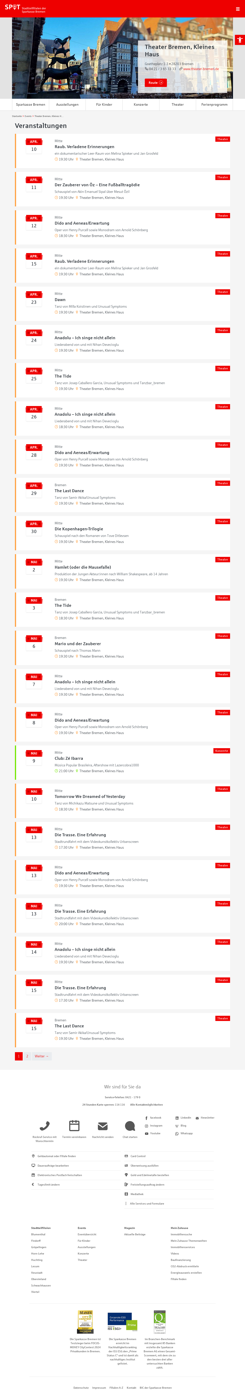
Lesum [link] (35, 1266)
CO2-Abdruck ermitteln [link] (185, 1266)
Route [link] (153, 83)
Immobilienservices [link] (183, 1247)
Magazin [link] (129, 1228)
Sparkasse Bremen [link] (30, 104)
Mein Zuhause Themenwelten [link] (189, 1240)
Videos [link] (175, 1253)
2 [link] (27, 1056)
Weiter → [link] (42, 1056)
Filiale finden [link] (178, 1279)
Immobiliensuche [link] (181, 1234)
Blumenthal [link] (38, 1234)
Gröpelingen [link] (38, 1247)
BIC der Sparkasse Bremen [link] (156, 1387)
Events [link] (82, 1228)
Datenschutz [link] (81, 1387)
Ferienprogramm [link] (214, 104)
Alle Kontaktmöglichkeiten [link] (146, 1104)
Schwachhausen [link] (41, 1285)
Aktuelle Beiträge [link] (135, 1234)
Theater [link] (178, 104)
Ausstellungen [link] (67, 104)
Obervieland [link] (38, 1279)
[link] (240, 40)
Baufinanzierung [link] (181, 1260)
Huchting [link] (36, 1260)
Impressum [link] (99, 1387)
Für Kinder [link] (104, 104)
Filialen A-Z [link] (116, 1387)
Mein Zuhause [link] (179, 1228)
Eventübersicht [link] (87, 1234)
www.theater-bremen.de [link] (201, 69)
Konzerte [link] (141, 104)
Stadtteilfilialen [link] (41, 1228)
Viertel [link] (35, 1292)
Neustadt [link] (36, 1272)
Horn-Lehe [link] (37, 1253)
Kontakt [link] (131, 1387)
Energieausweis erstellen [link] (186, 1272)
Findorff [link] (36, 1240)
